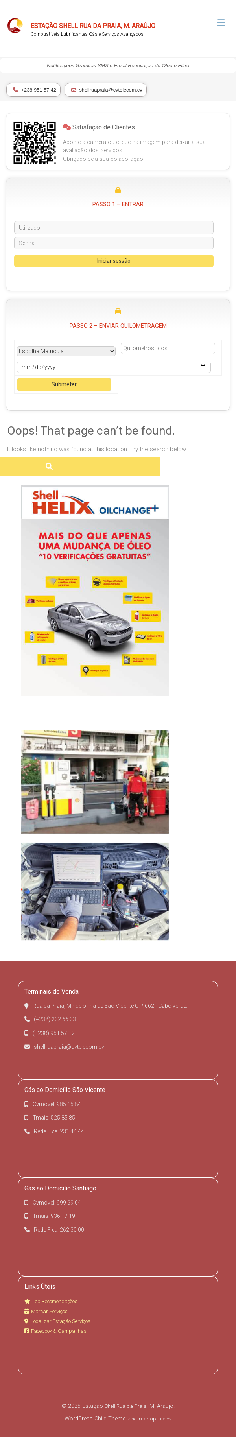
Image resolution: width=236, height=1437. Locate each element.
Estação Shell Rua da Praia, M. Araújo (93, 26)
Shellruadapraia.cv (149, 1419)
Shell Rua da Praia (126, 1406)
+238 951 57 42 (34, 90)
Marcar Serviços (46, 1311)
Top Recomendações (50, 1301)
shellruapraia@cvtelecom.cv (106, 90)
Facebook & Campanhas (55, 1331)
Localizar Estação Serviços (57, 1321)
